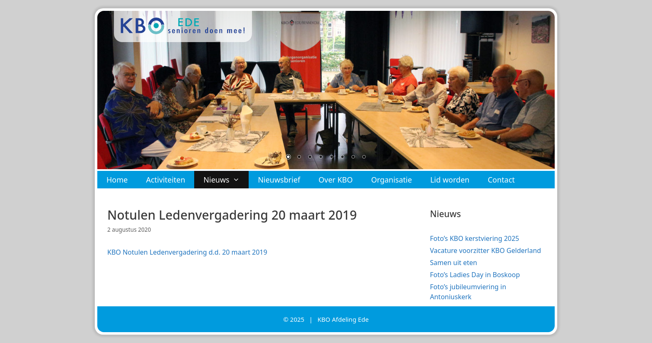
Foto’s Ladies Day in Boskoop (475, 274)
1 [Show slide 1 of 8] (288, 157)
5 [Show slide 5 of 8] (331, 157)
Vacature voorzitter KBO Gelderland (485, 250)
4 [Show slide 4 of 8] (320, 157)
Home (117, 180)
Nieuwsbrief (279, 180)
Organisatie (391, 180)
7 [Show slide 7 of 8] (353, 157)
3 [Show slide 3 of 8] (309, 157)
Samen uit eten (453, 262)
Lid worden (449, 180)
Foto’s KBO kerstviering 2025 (474, 238)
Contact (501, 180)
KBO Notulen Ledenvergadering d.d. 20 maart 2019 (187, 252)
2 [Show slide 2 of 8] (299, 157)
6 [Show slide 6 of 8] (342, 157)
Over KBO (336, 180)
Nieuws (226, 179)
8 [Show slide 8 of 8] (363, 157)
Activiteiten (165, 180)
